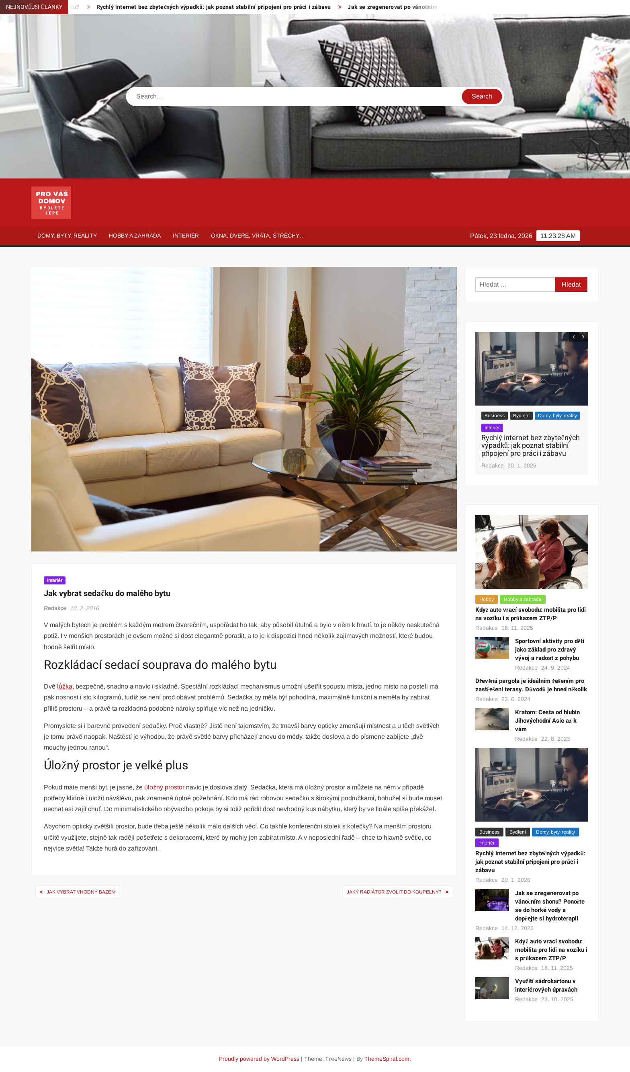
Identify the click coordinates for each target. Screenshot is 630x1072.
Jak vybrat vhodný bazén (81, 892)
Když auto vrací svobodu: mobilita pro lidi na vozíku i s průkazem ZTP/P (530, 614)
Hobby (486, 599)
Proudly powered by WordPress (259, 1059)
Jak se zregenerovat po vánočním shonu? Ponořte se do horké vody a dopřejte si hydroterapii (550, 906)
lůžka (64, 686)
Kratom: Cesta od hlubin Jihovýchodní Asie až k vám (547, 721)
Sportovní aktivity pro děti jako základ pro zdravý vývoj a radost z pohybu (549, 649)
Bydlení (521, 415)
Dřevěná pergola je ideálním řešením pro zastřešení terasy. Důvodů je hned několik (531, 685)
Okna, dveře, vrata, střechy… (258, 235)
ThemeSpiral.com (386, 1059)
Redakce (55, 608)
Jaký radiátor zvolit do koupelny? (394, 892)
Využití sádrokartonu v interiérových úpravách (546, 985)
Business (495, 415)
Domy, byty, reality (67, 235)
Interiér (186, 235)
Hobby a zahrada (135, 235)
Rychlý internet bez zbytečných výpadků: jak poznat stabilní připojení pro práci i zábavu (219, 7)
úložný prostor (164, 787)
